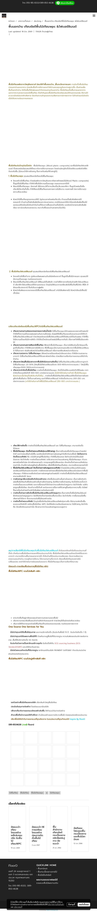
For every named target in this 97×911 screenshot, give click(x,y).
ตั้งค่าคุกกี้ (71, 904)
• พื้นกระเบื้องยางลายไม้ (46, 871)
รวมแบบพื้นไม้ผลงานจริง (47, 883)
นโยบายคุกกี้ (18, 907)
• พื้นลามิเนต (41, 868)
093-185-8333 (32, 2)
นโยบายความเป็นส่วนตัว (56, 904)
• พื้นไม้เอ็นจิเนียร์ (43, 875)
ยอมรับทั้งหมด (84, 904)
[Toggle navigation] (94, 15)
